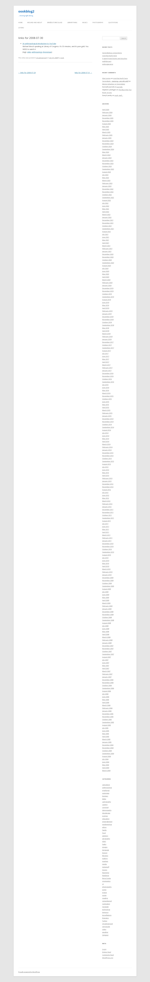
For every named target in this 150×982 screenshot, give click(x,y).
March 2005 (106, 739)
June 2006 (105, 697)
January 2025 (106, 138)
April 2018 (105, 331)
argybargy (106, 790)
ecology (105, 816)
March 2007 (106, 671)
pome (104, 890)
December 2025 (107, 118)
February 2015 (107, 413)
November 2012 (107, 487)
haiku (104, 844)
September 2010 (108, 552)
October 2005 (107, 719)
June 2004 (105, 762)
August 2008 (106, 623)
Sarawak (105, 907)
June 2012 (105, 495)
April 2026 (105, 110)
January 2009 (106, 609)
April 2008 (105, 634)
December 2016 (107, 373)
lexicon (104, 853)
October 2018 (107, 322)
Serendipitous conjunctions (112, 53)
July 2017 (105, 353)
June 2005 (105, 731)
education (105, 819)
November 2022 (107, 192)
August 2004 (106, 756)
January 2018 (106, 339)
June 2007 (105, 663)
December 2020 (107, 254)
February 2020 (107, 283)
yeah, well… (119, 95)
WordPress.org (107, 958)
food (104, 833)
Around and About (34, 23)
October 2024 (107, 146)
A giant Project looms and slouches (114, 58)
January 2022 (106, 217)
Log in (104, 949)
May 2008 (105, 631)
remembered (107, 901)
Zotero (21, 28)
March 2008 (106, 637)
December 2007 (107, 646)
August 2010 (106, 555)
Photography (98, 23)
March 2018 (106, 334)
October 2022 (107, 195)
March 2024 (106, 155)
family (104, 830)
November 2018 (107, 319)
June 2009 (105, 595)
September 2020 (108, 263)
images (104, 847)
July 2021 (105, 234)
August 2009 (106, 589)
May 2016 (105, 390)
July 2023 (105, 175)
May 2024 (105, 152)
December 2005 (107, 714)
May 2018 (105, 328)
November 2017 (107, 342)
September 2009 (108, 586)
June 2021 (105, 237)
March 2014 (106, 444)
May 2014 (105, 439)
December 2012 (107, 484)
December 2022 (107, 189)
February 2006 (107, 708)
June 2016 (105, 388)
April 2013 (105, 475)
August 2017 (106, 351)
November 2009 (107, 580)
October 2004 (107, 751)
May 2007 (105, 666)
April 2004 (105, 768)
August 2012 (106, 490)
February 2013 (107, 478)
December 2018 (107, 317)
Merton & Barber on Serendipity (113, 84)
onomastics (106, 881)
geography (106, 839)
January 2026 (106, 115)
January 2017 (106, 370)
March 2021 (106, 246)
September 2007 (108, 654)
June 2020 (105, 271)
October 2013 (107, 458)
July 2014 (105, 433)
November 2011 (107, 512)
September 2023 (108, 169)
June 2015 (105, 402)
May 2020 (105, 274)
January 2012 (106, 507)
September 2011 (108, 518)
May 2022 (105, 209)
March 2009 (106, 603)
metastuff (105, 867)
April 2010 (105, 566)
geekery (105, 836)
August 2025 (106, 124)
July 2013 (105, 467)
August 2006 (106, 691)
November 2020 (107, 257)
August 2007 (106, 657)
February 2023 (107, 183)
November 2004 (107, 748)
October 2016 (107, 379)
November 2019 (107, 291)
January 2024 (106, 158)
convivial (105, 807)
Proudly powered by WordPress (29, 972)
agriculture (106, 785)
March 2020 (106, 280)
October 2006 (107, 685)
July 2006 (105, 694)
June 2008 (105, 629)
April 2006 (105, 702)
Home (20, 23)
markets (105, 861)
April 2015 (105, 407)
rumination (106, 904)
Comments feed (108, 955)
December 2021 (107, 220)
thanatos (105, 918)
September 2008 (108, 620)
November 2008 (107, 614)
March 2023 (106, 180)
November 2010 (107, 546)
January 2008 (106, 643)
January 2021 (106, 251)
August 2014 (106, 430)
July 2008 (105, 626)
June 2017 (105, 356)
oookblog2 (26, 11)
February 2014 (107, 447)
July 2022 (105, 203)
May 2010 (105, 563)
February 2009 (107, 606)
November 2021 (107, 223)
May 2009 (105, 597)
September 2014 (108, 427)
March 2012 (106, 501)
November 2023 (107, 163)
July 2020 (105, 268)
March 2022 (106, 214)
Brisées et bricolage (54, 23)
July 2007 (105, 660)
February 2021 (107, 249)
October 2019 (107, 294)
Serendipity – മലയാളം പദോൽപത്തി (115, 81)
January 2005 (106, 742)
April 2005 (105, 736)
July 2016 (105, 385)
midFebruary (106, 61)
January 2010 (106, 575)
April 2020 (105, 277)
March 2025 (106, 132)
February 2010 (107, 572)
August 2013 (106, 464)
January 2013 (106, 481)
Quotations (113, 23)
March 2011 (106, 535)
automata (105, 793)
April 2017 (105, 362)
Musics (84, 23)
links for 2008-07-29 (27, 73)
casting (104, 805)
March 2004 (106, 770)
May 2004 (105, 765)
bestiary (105, 796)
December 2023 (107, 161)
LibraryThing (72, 23)
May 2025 (105, 127)
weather (105, 932)
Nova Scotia (106, 878)
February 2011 (107, 538)
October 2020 (107, 260)
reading (105, 898)
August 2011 (106, 521)
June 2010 (105, 561)
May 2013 (105, 473)
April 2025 (105, 129)
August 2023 (106, 172)
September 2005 (108, 722)
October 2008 (107, 617)
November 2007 (107, 648)
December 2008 (107, 612)
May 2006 (105, 700)
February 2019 (107, 311)
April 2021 (105, 243)
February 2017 (107, 368)
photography (107, 887)
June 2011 (105, 527)
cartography (106, 802)
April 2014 (105, 441)
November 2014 (107, 422)
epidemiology (107, 824)
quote (104, 895)
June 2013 (105, 470)
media (104, 864)
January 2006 (106, 711)
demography (106, 810)
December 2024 (107, 141)
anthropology (37, 52)
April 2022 (105, 212)
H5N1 (104, 841)
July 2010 (105, 558)
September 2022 (108, 197)
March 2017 (106, 365)
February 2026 (107, 112)
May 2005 (105, 734)
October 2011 (107, 515)
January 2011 (106, 541)
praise (104, 892)
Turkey (104, 921)
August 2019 (106, 300)
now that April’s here (109, 56)
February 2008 (107, 640)
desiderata (106, 813)
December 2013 (107, 453)
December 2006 (107, 680)
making (104, 858)
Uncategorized (41, 58)
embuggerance (107, 64)
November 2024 (107, 144)
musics (104, 870)
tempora (105, 912)
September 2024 (108, 149)
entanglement (107, 822)
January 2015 (106, 416)
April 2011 (105, 532)
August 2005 (106, 725)
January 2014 (106, 450)
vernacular (106, 927)
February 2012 (107, 504)
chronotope (47, 52)
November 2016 (107, 376)
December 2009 (107, 578)
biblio (104, 799)
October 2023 (107, 166)
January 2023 (106, 186)
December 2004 (107, 745)
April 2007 (105, 668)
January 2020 (106, 285)
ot (103, 884)
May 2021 (105, 240)
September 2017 (108, 348)
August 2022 (106, 200)
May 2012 (105, 498)
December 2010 (107, 544)
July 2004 (105, 759)
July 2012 (105, 492)
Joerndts (120, 87)
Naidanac (105, 875)
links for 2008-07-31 (83, 73)
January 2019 (106, 314)
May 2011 (105, 529)
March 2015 (106, 410)
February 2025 (107, 135)
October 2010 (107, 549)
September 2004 (108, 753)
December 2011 (107, 509)
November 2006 (107, 683)
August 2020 (106, 266)
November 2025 (107, 121)
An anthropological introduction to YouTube (39, 43)
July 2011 (105, 524)
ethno (104, 827)
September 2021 (108, 229)
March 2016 (106, 393)
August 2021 (106, 231)
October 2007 (107, 651)
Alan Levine (106, 78)
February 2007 (107, 674)
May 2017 (105, 359)
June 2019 (105, 302)
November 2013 (107, 456)
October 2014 (107, 424)
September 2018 (108, 325)
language (105, 850)
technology (106, 909)
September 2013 (108, 461)
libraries (105, 856)
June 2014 (105, 436)
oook (62, 58)
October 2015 (107, 399)
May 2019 (105, 305)
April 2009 (105, 600)
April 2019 (105, 308)
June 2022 (105, 206)
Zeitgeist (105, 935)
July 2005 (105, 728)
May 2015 (105, 405)
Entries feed (106, 952)
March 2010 (106, 569)
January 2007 (106, 677)
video (29, 52)
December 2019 (107, 288)
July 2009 (105, 592)
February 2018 (107, 336)
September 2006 (108, 688)
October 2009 (107, 583)
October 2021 (107, 226)
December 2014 (107, 419)
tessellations (106, 915)
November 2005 (107, 717)
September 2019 (108, 297)
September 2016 (108, 382)
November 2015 (107, 396)
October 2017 (107, 345)
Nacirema (105, 873)
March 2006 (106, 705)
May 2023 (105, 178)
